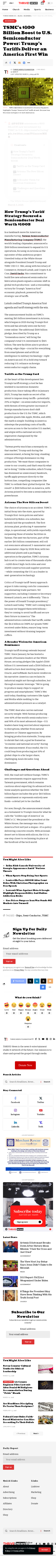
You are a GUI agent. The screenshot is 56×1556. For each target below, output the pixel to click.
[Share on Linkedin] (37, 981)
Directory (7, 1509)
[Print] (24, 62)
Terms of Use (18, 1551)
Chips (19, 915)
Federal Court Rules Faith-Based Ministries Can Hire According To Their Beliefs (18, 1419)
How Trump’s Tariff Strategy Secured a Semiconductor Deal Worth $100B (25, 156)
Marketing (36, 1492)
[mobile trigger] (5, 3)
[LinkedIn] (54, 1039)
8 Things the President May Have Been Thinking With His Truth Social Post (36, 1294)
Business (9, 21)
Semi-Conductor (32, 915)
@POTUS (17, 123)
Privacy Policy (19, 970)
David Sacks (17, 273)
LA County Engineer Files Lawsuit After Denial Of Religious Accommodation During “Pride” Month (17, 1387)
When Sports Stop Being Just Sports (27, 875)
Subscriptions (10, 1498)
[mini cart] (42, 3)
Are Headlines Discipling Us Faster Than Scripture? (18, 1405)
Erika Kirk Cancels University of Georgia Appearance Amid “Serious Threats (24, 868)
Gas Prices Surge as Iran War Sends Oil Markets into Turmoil (27, 902)
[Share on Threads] (43, 981)
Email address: (27, 952)
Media (22, 1272)
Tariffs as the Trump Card (30, 166)
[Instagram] (50, 1039)
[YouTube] (43, 1039)
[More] (29, 62)
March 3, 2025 (15, 204)
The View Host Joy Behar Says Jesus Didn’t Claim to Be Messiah (36, 1264)
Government (25, 1256)
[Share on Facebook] (10, 62)
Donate (34, 1503)
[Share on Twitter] (15, 62)
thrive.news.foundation (23, 69)
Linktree (35, 1486)
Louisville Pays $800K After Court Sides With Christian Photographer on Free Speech (25, 883)
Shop (5, 1515)
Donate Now (25, 1065)
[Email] (19, 62)
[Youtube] (40, 1112)
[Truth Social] (40, 1124)
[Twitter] (39, 1039)
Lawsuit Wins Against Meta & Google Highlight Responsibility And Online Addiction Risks (26, 893)
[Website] (32, 1039)
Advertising (8, 1492)
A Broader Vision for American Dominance (26, 181)
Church (23, 1301)
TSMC (45, 915)
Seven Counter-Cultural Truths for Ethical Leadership (17, 1369)
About (6, 1486)
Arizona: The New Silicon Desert (28, 173)
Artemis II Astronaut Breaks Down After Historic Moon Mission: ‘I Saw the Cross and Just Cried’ (36, 1247)
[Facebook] (36, 1039)
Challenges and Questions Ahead (29, 190)
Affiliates (7, 1503)
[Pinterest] (47, 1039)
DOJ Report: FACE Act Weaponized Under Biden (34, 1279)
